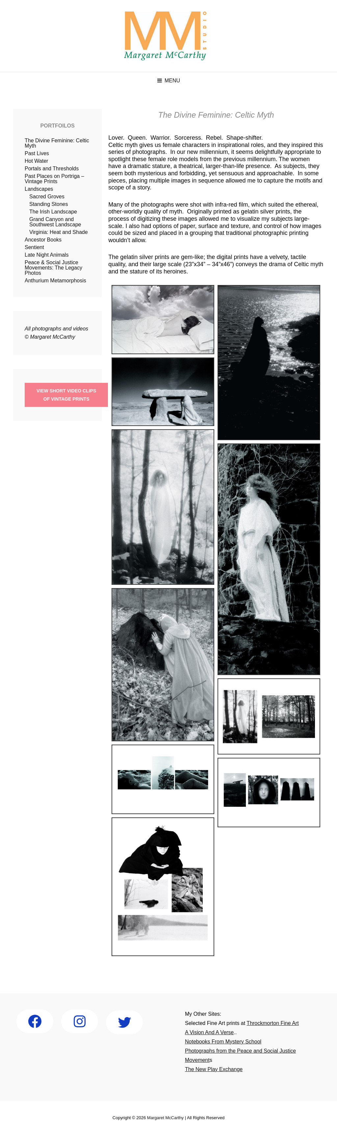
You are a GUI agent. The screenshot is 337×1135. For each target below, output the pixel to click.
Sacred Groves (47, 196)
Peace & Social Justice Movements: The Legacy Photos (53, 268)
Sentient (34, 247)
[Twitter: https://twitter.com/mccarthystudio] (124, 1022)
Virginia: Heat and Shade (58, 232)
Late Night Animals (46, 255)
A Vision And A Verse (209, 1032)
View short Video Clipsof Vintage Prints (66, 395)
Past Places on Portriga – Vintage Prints (54, 178)
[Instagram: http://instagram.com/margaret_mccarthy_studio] (79, 1021)
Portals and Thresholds (52, 168)
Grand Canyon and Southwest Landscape (55, 221)
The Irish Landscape (53, 211)
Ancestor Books (43, 239)
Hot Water (36, 161)
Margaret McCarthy (165, 1117)
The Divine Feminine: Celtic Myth (57, 143)
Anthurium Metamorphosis (55, 280)
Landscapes (39, 189)
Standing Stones (48, 204)
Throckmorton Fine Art (272, 1023)
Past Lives (37, 153)
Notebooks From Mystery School (223, 1041)
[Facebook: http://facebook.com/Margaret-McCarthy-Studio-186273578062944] (34, 1021)
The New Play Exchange (214, 1069)
